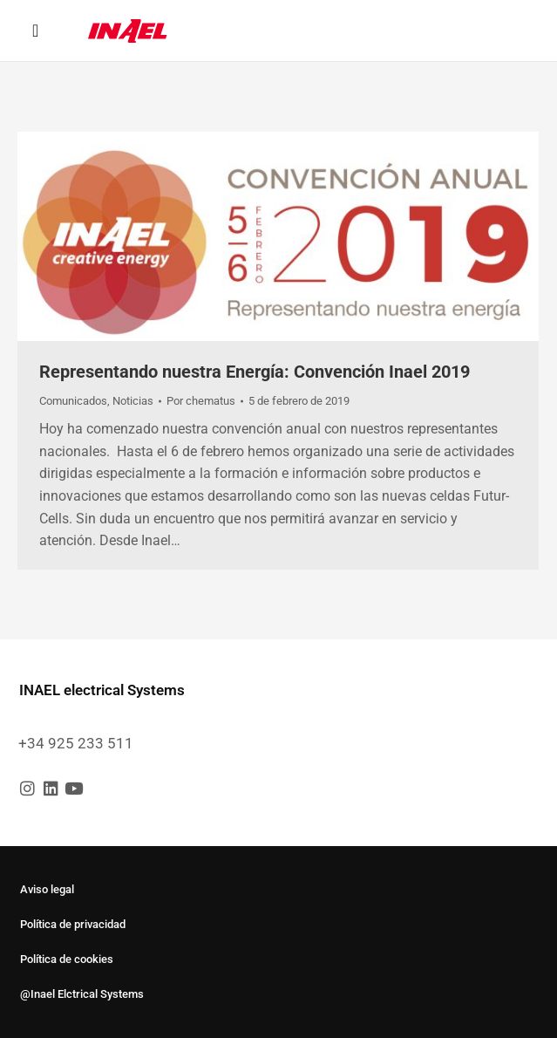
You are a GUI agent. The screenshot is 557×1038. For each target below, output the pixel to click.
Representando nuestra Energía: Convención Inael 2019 (254, 371)
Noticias (132, 400)
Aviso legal (47, 889)
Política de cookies (66, 959)
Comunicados (73, 400)
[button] (35, 30)
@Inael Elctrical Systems (82, 993)
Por (200, 400)
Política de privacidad (73, 924)
